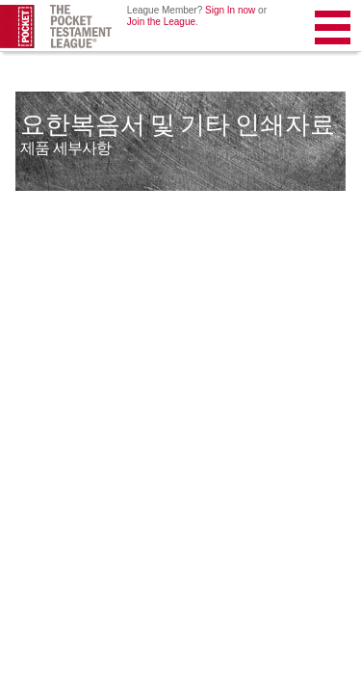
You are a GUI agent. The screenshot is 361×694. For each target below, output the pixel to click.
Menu (334, 31)
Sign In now (230, 10)
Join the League (161, 21)
